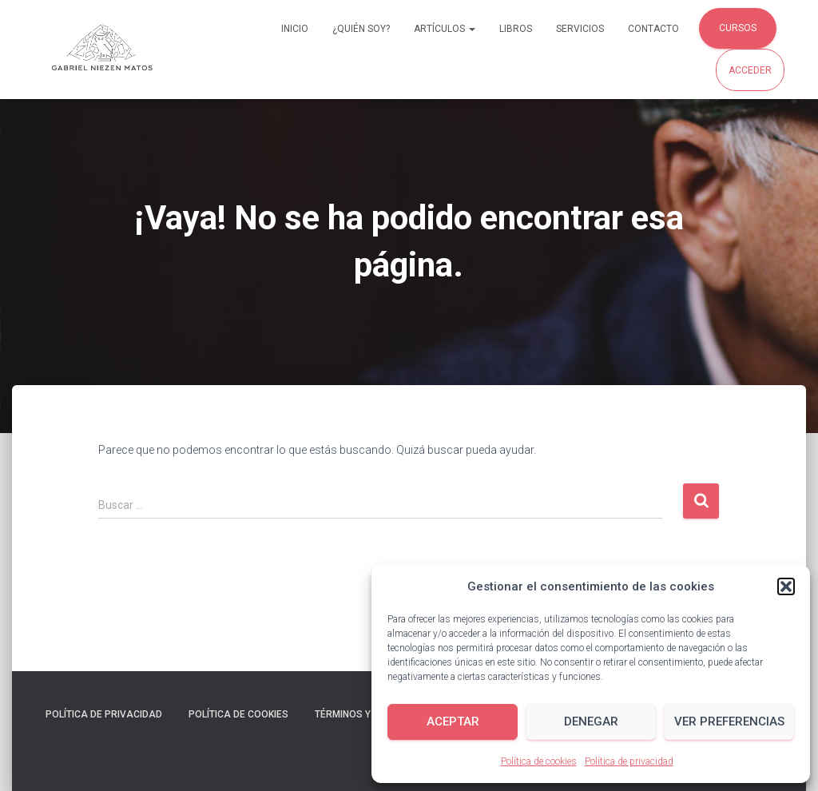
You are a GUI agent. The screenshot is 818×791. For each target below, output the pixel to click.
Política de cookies (539, 761)
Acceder (750, 70)
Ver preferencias (729, 721)
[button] (786, 586)
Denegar (591, 721)
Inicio (294, 28)
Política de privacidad (629, 761)
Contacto (653, 28)
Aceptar (453, 721)
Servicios (580, 28)
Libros (515, 28)
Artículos (444, 28)
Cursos (737, 28)
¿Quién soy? (361, 28)
